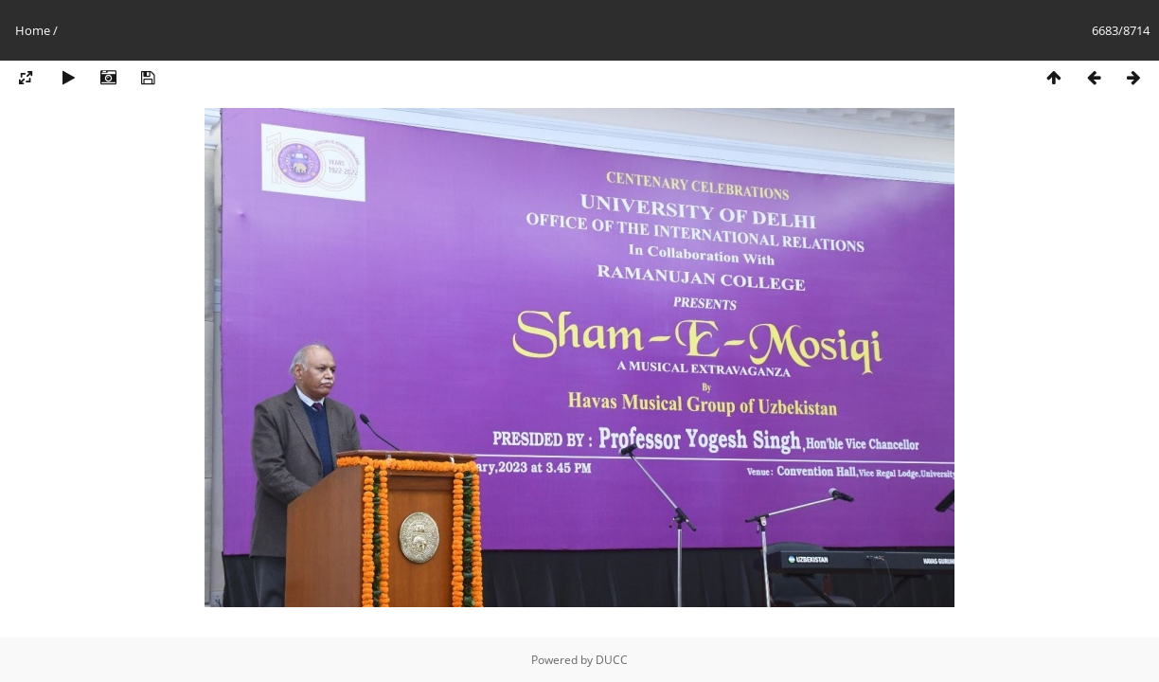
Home (32, 30)
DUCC (612, 660)
